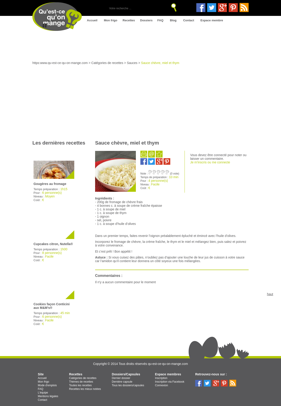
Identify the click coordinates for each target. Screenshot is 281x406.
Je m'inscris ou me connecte (210, 162)
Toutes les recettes (80, 385)
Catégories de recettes (107, 63)
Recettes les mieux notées (85, 389)
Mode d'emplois (47, 385)
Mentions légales (48, 396)
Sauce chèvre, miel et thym (160, 63)
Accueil (92, 20)
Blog (173, 20)
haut (270, 294)
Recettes (129, 20)
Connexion (161, 385)
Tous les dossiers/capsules (128, 385)
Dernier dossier (121, 378)
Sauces (132, 63)
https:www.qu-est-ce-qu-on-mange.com (60, 63)
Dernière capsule (122, 381)
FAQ (160, 20)
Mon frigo (110, 20)
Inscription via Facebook (169, 381)
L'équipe (43, 392)
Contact (188, 20)
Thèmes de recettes (81, 381)
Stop (45, 26)
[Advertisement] (140, 98)
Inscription (161, 378)
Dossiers (146, 20)
